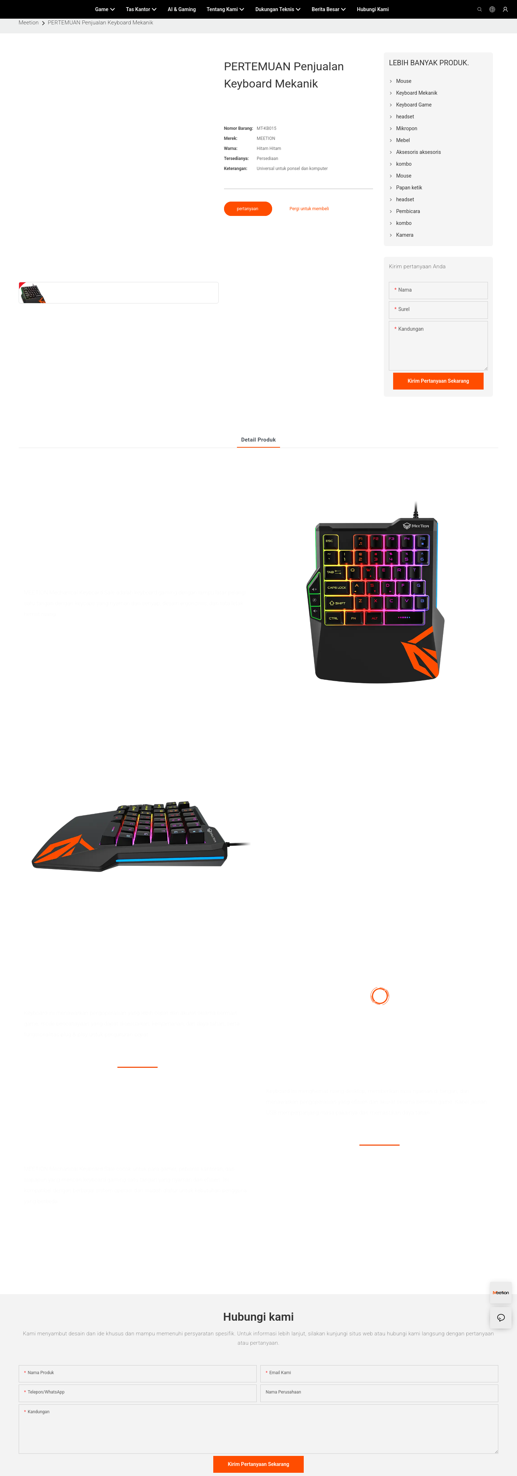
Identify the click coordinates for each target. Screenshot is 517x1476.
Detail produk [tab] (258, 440)
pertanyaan (248, 208)
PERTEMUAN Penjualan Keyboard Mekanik (100, 22)
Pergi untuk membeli (309, 208)
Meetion (29, 22)
